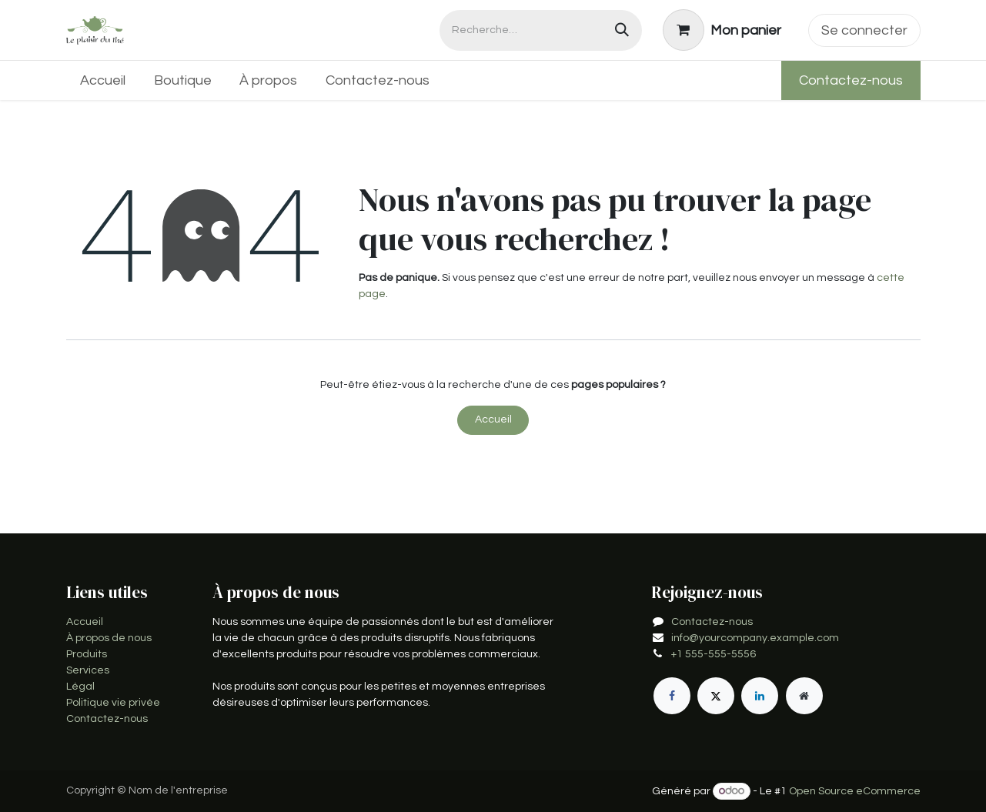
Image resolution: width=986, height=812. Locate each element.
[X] (715, 695)
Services (87, 670)
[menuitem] (103, 80)
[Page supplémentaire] (804, 695)
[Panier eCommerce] (721, 30)
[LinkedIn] (759, 695)
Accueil (493, 419)
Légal (80, 686)
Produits (86, 654)
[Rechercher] (622, 30)
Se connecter (864, 30)
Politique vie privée (113, 702)
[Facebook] (671, 695)
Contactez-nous (851, 80)
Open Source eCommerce (855, 791)
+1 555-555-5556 (713, 654)
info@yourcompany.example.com (755, 638)
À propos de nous (109, 638)
